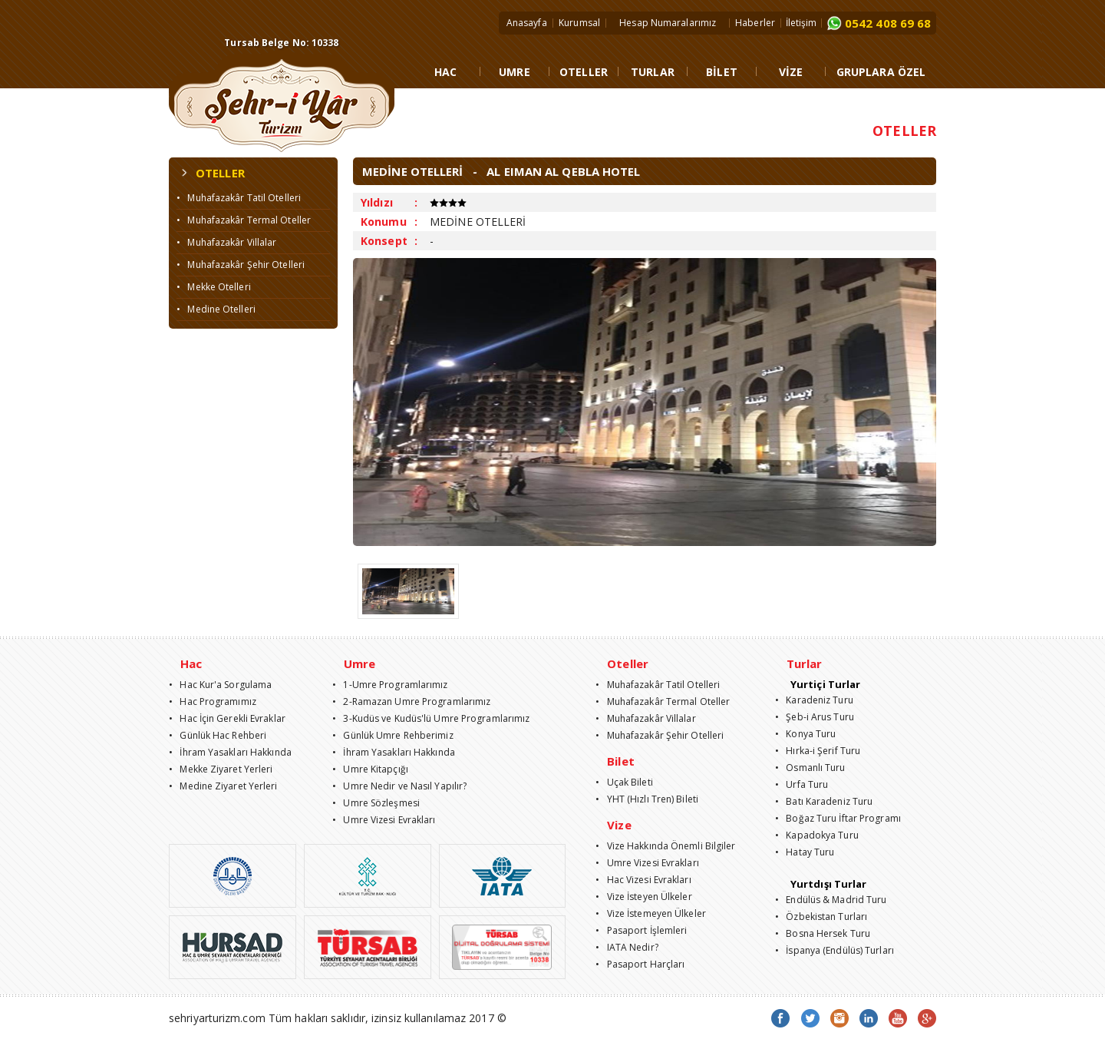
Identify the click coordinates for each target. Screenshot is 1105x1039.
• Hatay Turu (804, 852)
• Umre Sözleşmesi (376, 802)
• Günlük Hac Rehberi (217, 735)
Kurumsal (579, 22)
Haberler (755, 22)
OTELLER (583, 72)
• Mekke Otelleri (213, 286)
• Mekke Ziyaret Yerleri (221, 769)
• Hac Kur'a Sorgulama (220, 684)
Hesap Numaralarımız (667, 22)
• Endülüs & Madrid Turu (831, 899)
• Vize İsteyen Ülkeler (643, 896)
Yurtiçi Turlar (825, 684)
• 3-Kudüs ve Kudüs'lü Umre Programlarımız (430, 718)
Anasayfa (526, 22)
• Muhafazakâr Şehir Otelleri (240, 264)
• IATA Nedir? (626, 947)
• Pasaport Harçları (639, 964)
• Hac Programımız (212, 701)
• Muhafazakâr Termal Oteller (243, 220)
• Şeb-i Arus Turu (814, 716)
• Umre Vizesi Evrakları (384, 819)
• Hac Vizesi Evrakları (643, 879)
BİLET (721, 72)
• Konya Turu (805, 733)
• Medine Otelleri (216, 309)
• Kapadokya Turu (817, 835)
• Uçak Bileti (624, 782)
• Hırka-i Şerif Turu (817, 750)
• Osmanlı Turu (810, 767)
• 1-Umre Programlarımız (390, 684)
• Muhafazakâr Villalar (226, 242)
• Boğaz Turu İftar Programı (838, 818)
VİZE (791, 72)
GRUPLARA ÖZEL (880, 72)
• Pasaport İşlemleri (641, 930)
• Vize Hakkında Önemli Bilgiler (665, 845)
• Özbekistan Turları (821, 916)
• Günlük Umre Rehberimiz (393, 735)
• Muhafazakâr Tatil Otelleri (238, 197)
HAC (445, 72)
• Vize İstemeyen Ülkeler (650, 913)
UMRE (514, 72)
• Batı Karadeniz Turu (823, 801)
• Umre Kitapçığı (370, 769)
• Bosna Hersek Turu (822, 933)
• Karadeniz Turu (814, 699)
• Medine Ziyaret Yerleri (223, 785)
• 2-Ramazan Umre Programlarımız (411, 701)
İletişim (801, 22)
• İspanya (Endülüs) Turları (834, 950)
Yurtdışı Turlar (828, 884)
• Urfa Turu (801, 784)
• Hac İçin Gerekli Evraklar (227, 718)
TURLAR (653, 72)
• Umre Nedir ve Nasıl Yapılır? (399, 785)
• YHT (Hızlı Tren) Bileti (646, 799)
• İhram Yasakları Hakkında (230, 752)
